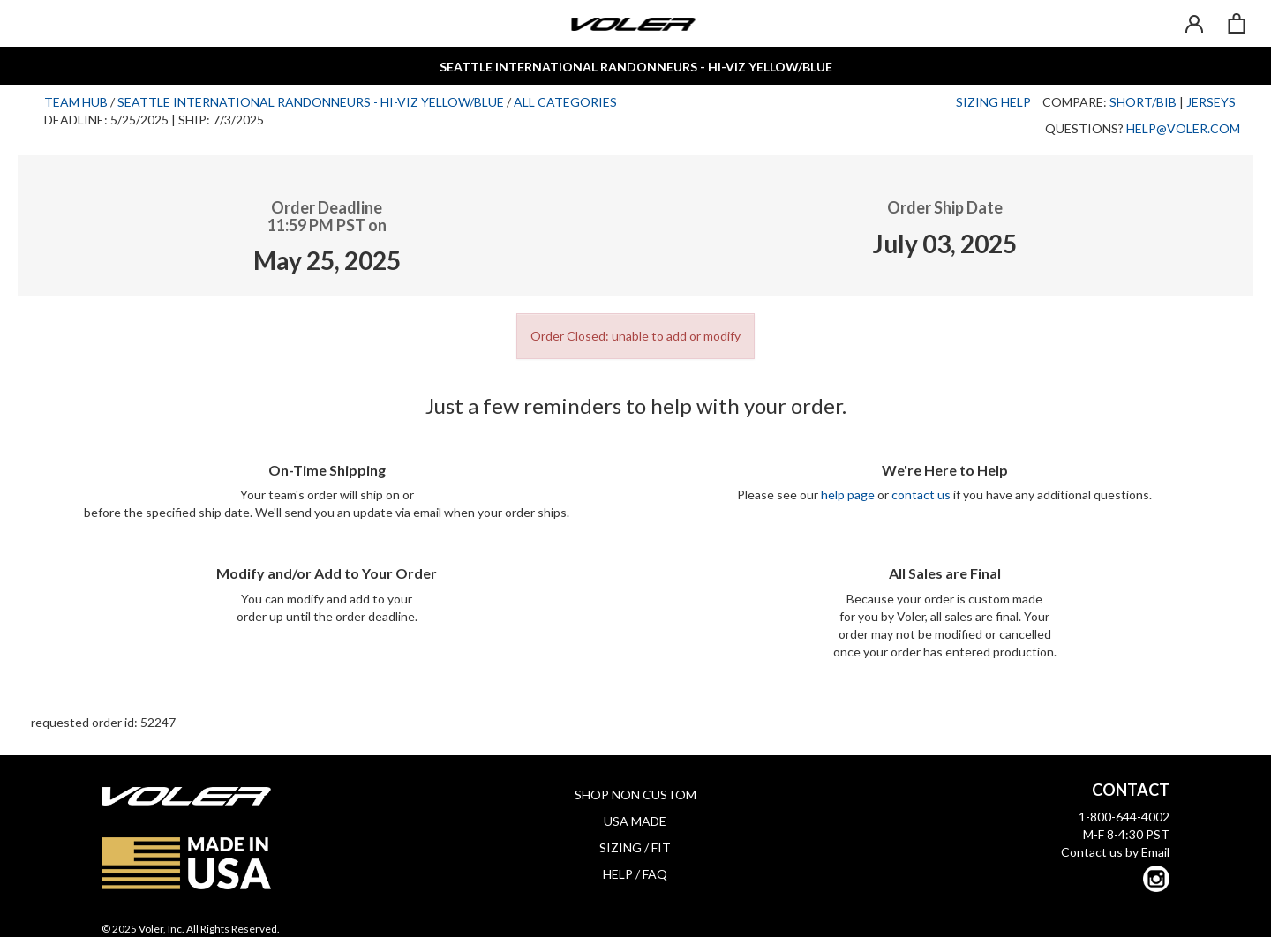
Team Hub (76, 101)
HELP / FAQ (635, 873)
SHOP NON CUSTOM (635, 794)
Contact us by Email (1115, 851)
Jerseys (1211, 101)
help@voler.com (1183, 128)
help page (848, 494)
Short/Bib (1143, 101)
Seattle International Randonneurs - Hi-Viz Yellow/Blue (310, 101)
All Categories (565, 101)
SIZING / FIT (635, 847)
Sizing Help (993, 101)
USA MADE (635, 820)
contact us (921, 494)
